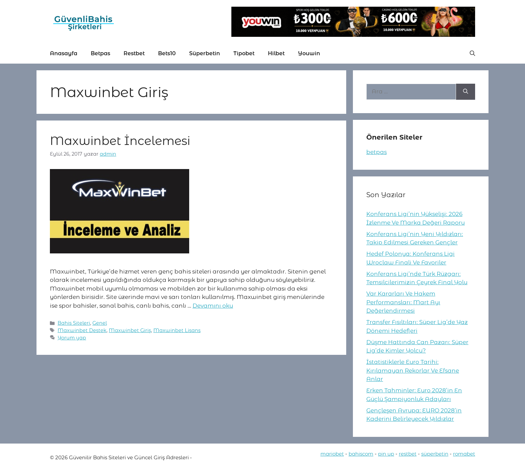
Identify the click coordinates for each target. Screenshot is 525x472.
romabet (464, 454)
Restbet (134, 53)
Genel (99, 323)
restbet (408, 454)
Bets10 (167, 53)
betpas (376, 152)
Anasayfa (63, 53)
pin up (386, 454)
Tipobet (243, 53)
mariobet (332, 454)
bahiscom (361, 454)
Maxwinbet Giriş (130, 330)
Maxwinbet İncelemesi (120, 141)
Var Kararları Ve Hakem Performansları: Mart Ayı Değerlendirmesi (403, 302)
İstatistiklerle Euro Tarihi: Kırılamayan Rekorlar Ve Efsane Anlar (412, 370)
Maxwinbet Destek (82, 330)
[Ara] (465, 92)
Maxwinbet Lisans (177, 330)
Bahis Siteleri (74, 323)
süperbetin (434, 454)
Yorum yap (72, 338)
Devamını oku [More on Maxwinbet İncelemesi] (213, 305)
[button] (472, 54)
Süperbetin (204, 53)
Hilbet (276, 53)
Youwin (309, 53)
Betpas (100, 53)
